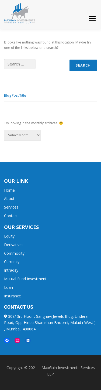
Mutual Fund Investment (25, 278)
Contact (11, 215)
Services (11, 207)
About (9, 198)
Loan (8, 287)
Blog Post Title (15, 95)
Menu (92, 19)
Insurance (12, 295)
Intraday (11, 270)
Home (9, 190)
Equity (9, 236)
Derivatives (13, 244)
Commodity (14, 253)
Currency (11, 261)
